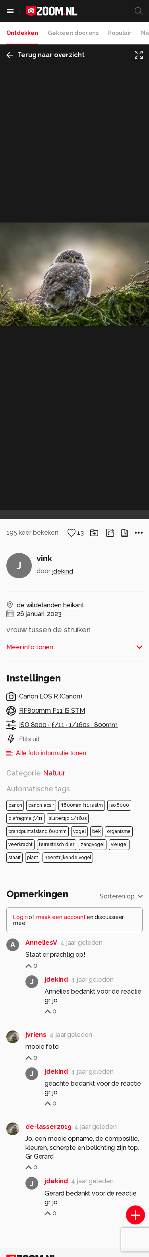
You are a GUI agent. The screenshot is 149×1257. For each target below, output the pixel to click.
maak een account (61, 955)
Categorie (36, 810)
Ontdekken (22, 33)
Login (20, 955)
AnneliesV (41, 980)
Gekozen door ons (73, 33)
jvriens (35, 1072)
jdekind (62, 609)
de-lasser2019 (48, 1164)
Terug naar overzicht (45, 55)
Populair (120, 33)
